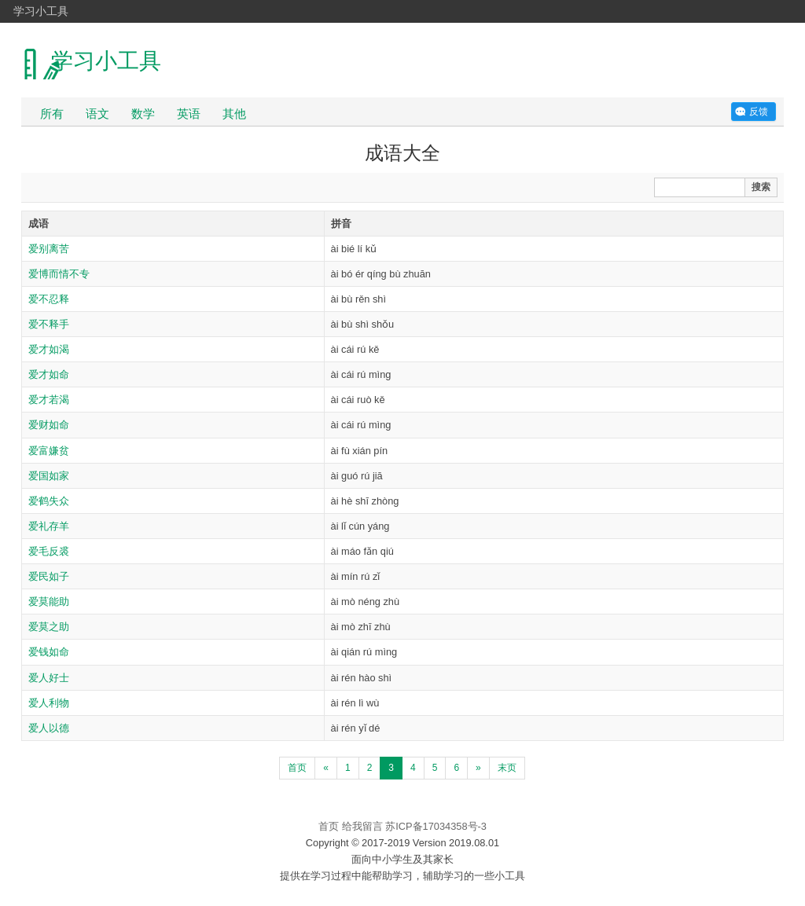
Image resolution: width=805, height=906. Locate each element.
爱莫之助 (48, 627)
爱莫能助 (48, 601)
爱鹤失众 (48, 501)
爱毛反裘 (48, 551)
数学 (143, 113)
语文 (97, 113)
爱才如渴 (48, 349)
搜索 (761, 187)
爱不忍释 (48, 299)
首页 (297, 767)
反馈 (758, 111)
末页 (507, 767)
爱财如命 (48, 425)
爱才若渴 (48, 399)
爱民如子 (48, 576)
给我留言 (362, 826)
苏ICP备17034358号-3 (436, 826)
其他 (234, 113)
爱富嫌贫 (48, 451)
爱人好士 (48, 678)
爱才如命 (48, 374)
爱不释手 (48, 324)
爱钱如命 (48, 652)
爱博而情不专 (59, 274)
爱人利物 (48, 703)
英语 (188, 113)
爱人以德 (48, 728)
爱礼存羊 (48, 526)
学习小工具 (40, 11)
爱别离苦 (48, 249)
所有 (52, 113)
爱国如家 (48, 476)
